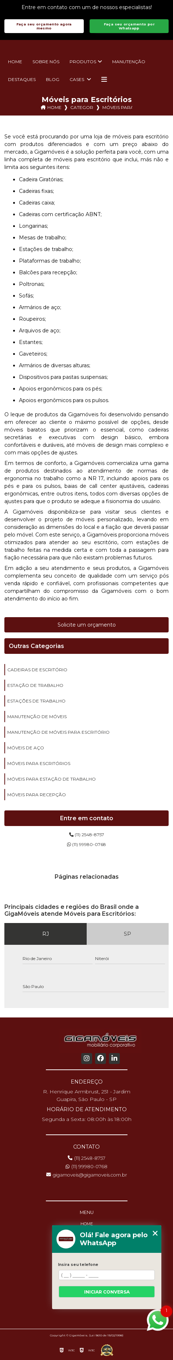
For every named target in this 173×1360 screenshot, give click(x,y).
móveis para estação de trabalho (51, 779)
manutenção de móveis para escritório (58, 732)
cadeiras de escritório (37, 669)
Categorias (82, 107)
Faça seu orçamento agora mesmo (44, 26)
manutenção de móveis (37, 716)
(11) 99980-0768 (86, 844)
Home (15, 61)
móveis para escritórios (38, 763)
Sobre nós (45, 61)
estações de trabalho (36, 701)
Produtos (83, 61)
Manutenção (128, 61)
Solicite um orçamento (87, 625)
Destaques (22, 79)
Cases (77, 79)
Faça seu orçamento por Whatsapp (129, 26)
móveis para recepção (36, 794)
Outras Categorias (36, 646)
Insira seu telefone (78, 1264)
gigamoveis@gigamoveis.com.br (86, 1175)
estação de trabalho (35, 685)
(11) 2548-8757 (86, 834)
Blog (52, 79)
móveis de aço (25, 747)
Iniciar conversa (107, 1292)
